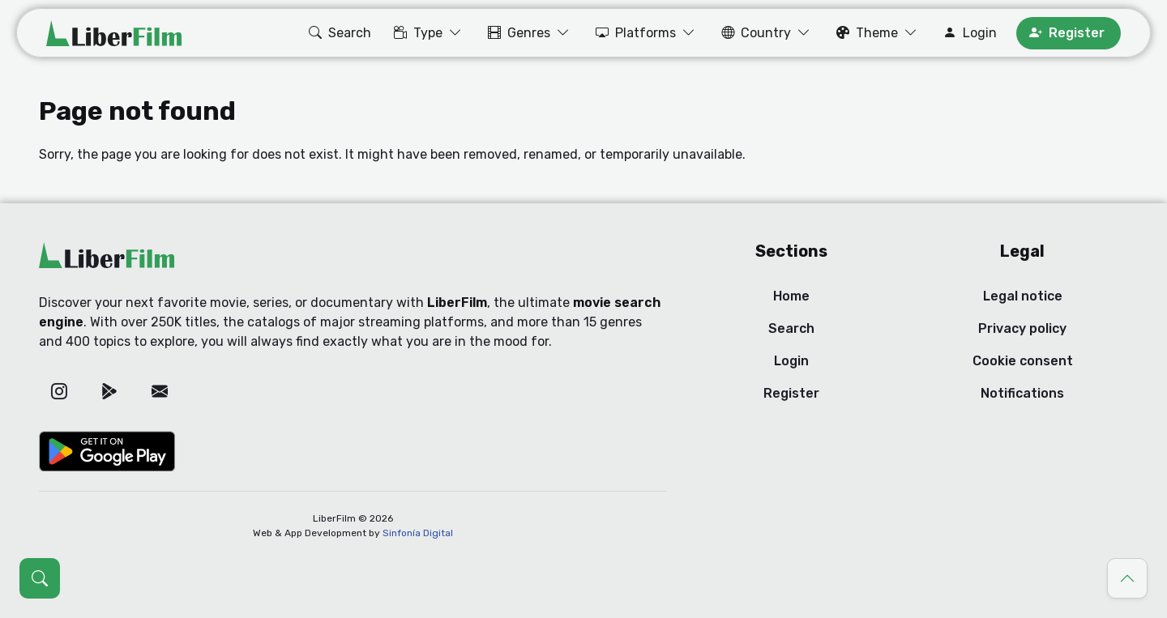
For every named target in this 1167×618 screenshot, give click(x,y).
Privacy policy (1022, 328)
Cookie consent (1022, 361)
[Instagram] (59, 391)
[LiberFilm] (113, 33)
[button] (338, 33)
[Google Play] (109, 391)
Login (791, 361)
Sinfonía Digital (418, 533)
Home (791, 296)
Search (791, 328)
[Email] (159, 391)
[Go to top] (1127, 578)
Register (791, 393)
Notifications (1022, 393)
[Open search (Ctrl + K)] (39, 578)
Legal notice (1022, 296)
